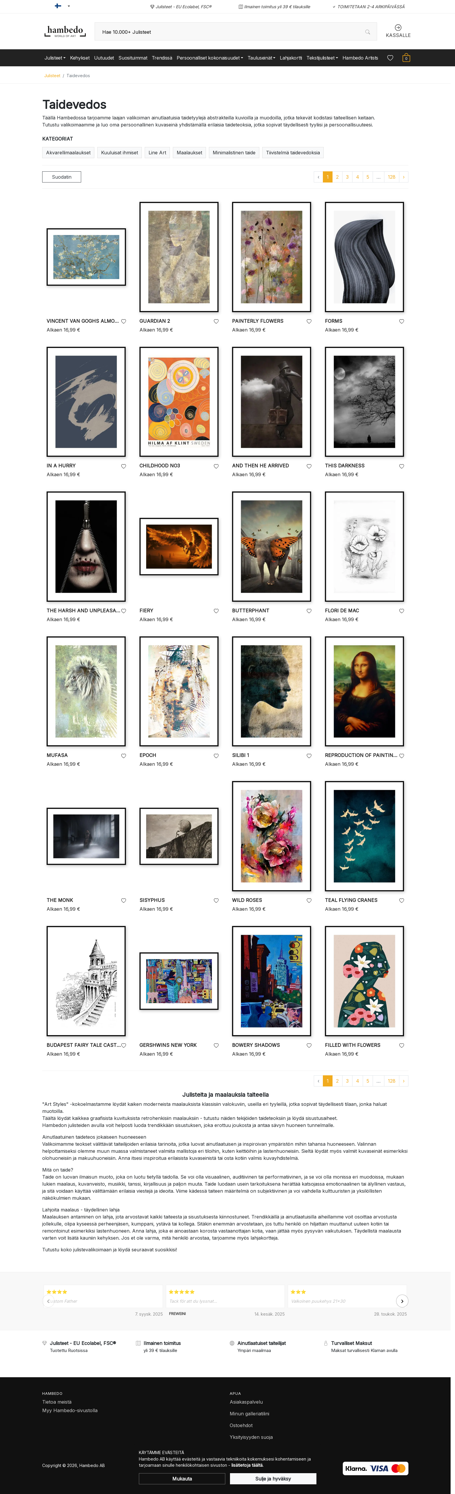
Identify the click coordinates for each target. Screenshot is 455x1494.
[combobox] (236, 31)
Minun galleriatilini (249, 1414)
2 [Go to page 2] (337, 177)
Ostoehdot (241, 1425)
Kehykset (80, 58)
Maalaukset (189, 153)
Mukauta (182, 1479)
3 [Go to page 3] (347, 177)
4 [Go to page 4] (357, 177)
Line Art (157, 153)
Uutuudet (104, 58)
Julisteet (52, 75)
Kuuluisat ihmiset (119, 153)
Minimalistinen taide (234, 153)
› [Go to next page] (404, 177)
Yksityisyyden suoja (251, 1437)
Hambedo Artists (360, 58)
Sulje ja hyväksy (273, 1479)
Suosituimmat (132, 58)
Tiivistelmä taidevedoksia (293, 153)
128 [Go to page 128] (392, 177)
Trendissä (162, 58)
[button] (60, 6)
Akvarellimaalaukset (68, 153)
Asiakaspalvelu (246, 1402)
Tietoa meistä (56, 1402)
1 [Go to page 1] (328, 177)
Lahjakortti (291, 58)
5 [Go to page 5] (368, 177)
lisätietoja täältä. (247, 1465)
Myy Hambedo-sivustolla (70, 1410)
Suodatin (61, 177)
